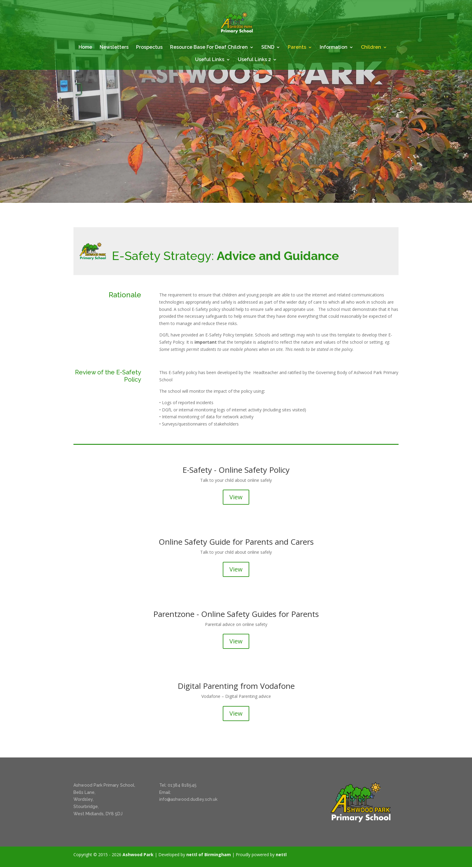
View (236, 497)
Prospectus (149, 47)
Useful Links (209, 59)
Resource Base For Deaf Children (209, 47)
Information (333, 47)
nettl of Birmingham (208, 854)
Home (85, 47)
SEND (267, 47)
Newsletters (114, 47)
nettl (281, 854)
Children (371, 47)
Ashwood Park (138, 854)
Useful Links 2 (254, 59)
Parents (297, 47)
